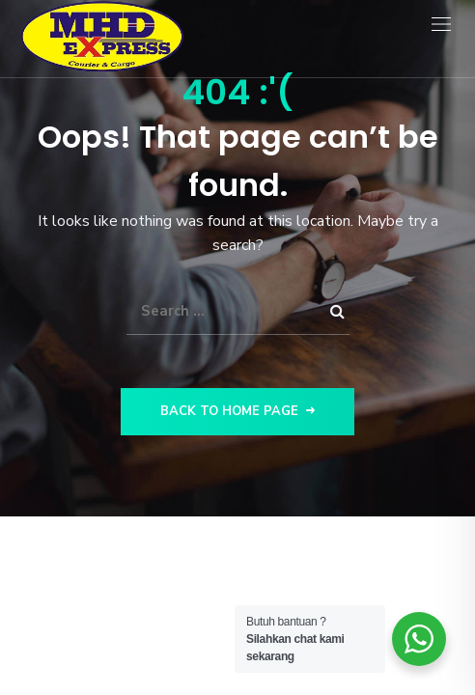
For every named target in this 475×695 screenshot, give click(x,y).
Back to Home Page (237, 411)
